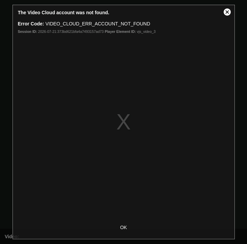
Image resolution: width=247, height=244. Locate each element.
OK (123, 227)
